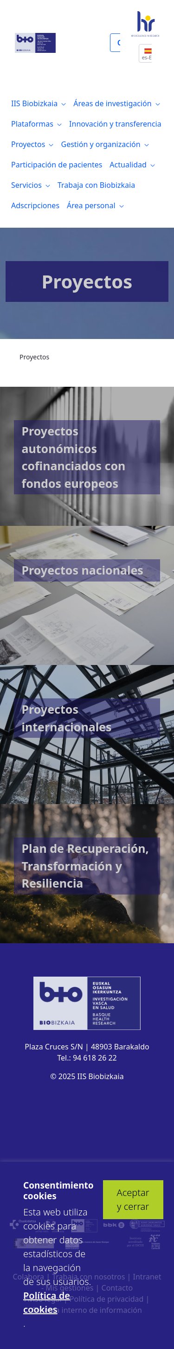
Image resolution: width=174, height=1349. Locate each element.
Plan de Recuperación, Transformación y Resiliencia (85, 865)
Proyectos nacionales (82, 570)
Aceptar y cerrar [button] (133, 1199)
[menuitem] (38, 103)
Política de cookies (46, 1302)
